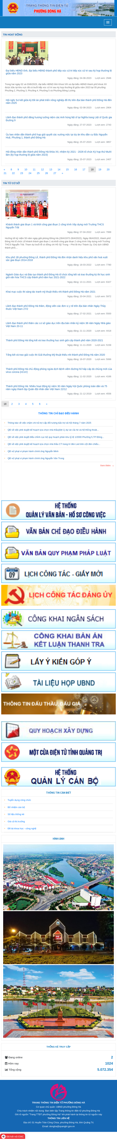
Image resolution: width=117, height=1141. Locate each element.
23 (21, 173)
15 (67, 169)
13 (50, 169)
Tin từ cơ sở (11, 183)
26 (46, 173)
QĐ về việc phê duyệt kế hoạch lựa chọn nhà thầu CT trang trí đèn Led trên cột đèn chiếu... (52, 444)
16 (75, 169)
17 (84, 169)
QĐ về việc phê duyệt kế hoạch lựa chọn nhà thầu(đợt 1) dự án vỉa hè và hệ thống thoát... (51, 430)
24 (30, 173)
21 (5, 173)
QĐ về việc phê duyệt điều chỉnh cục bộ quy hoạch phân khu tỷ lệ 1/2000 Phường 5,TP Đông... (54, 437)
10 (25, 169)
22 (13, 173)
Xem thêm (105, 465)
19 (99, 169)
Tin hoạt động (12, 34)
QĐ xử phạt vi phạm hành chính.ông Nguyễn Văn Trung (34, 458)
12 (42, 169)
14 (59, 169)
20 (108, 169)
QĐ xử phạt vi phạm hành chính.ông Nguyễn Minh (31, 451)
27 (54, 173)
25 (38, 173)
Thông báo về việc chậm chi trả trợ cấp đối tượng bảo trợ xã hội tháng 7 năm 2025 (47, 422)
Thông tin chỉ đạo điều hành (58, 413)
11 (34, 169)
